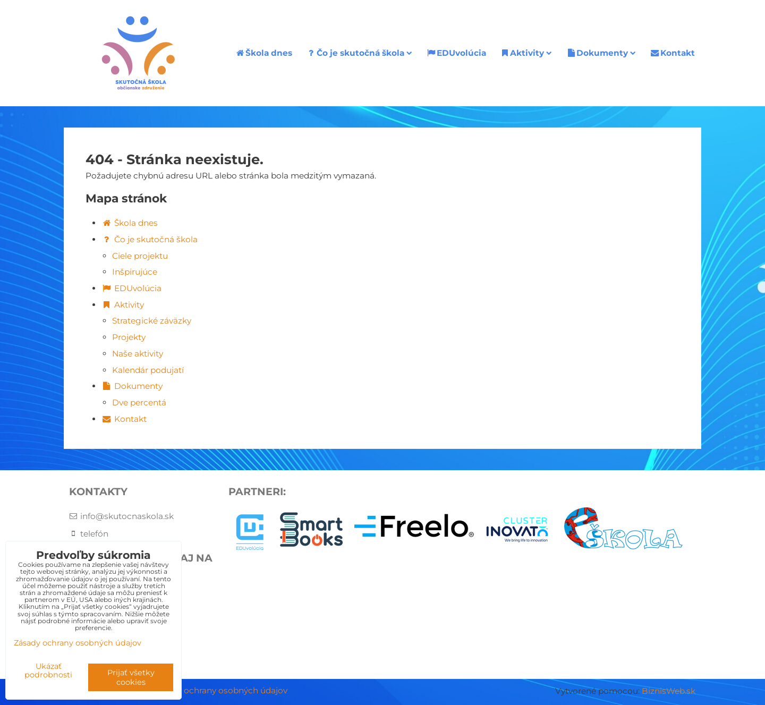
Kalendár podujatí (148, 370)
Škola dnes (263, 53)
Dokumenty (601, 53)
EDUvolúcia (456, 53)
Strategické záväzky (151, 321)
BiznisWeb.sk (668, 691)
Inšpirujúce (134, 272)
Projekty (129, 337)
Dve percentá (139, 402)
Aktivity (526, 53)
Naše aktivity (137, 354)
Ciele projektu (140, 256)
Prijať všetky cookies (131, 677)
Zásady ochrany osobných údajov (220, 690)
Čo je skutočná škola (359, 53)
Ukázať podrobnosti (48, 670)
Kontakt (672, 53)
